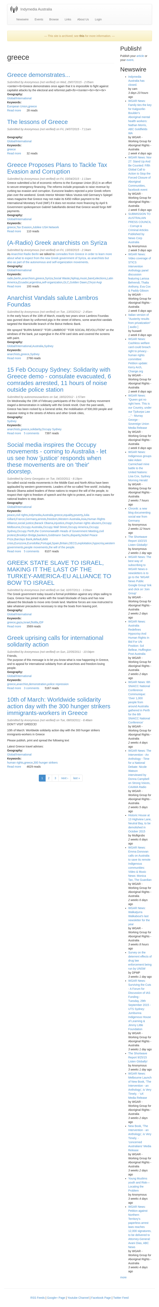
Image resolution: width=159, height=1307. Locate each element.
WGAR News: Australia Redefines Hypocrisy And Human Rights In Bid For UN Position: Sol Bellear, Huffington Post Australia (139, 637)
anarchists (13, 354)
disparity (75, 535)
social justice (26, 523)
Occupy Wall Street (55, 527)
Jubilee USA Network (46, 227)
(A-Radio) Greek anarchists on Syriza (57, 242)
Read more (14, 110)
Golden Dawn (78, 282)
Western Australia (69, 519)
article (140, 56)
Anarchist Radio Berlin (25, 254)
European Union (17, 106)
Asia (83, 519)
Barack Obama (44, 523)
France (20, 519)
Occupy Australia (31, 527)
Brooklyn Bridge (26, 535)
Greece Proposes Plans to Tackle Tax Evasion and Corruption (57, 168)
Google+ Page (56, 1297)
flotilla (34, 622)
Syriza (49, 278)
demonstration (38, 684)
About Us (83, 19)
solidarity (35, 429)
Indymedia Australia (36, 9)
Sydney (48, 346)
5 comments (31, 433)
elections (100, 278)
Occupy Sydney (52, 429)
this (81, 36)
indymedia (35, 515)
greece (32, 106)
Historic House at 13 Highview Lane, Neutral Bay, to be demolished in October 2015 (139, 823)
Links (68, 19)
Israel (26, 622)
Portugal (46, 543)
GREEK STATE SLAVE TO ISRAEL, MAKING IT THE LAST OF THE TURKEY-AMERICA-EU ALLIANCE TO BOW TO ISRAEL (59, 572)
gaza (19, 622)
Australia (37, 346)
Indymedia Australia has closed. (136, 80)
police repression (58, 684)
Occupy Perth (25, 531)
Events (39, 19)
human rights (15, 762)
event (129, 60)
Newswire (22, 19)
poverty (78, 515)
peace (11, 515)
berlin (17, 278)
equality (68, 515)
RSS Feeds (37, 1297)
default (37, 539)
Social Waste (62, 278)
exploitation (85, 543)
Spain (55, 543)
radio (10, 278)
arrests (42, 519)
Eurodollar (33, 543)
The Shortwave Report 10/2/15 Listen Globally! (138, 540)
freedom (52, 519)
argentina (35, 282)
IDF (41, 622)
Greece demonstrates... (38, 74)
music (83, 278)
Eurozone (20, 543)
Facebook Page (101, 1297)
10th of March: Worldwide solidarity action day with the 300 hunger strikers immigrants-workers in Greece (59, 706)
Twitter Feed (121, 1297)
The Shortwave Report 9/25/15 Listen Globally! (138, 1057)
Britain (64, 543)
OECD (73, 543)
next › (64, 778)
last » (76, 778)
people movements (36, 547)
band (91, 278)
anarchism (28, 278)
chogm (69, 523)
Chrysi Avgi (95, 282)
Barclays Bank (23, 539)
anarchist (22, 684)
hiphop (75, 278)
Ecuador (23, 282)
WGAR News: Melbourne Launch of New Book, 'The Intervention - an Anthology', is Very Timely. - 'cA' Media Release (140, 1085)
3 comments (31, 688)
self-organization (52, 282)
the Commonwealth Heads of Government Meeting (66, 531)
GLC (66, 282)
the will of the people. (62, 547)
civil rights (22, 515)
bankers (42, 535)
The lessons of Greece (37, 121)
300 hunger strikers (46, 762)
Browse (54, 19)
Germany (31, 519)
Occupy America (78, 527)
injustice (59, 523)
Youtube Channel (78, 1297)
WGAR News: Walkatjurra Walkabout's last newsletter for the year (139, 916)
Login (98, 19)
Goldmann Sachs (59, 535)
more (123, 1277)
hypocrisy (98, 543)
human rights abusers (87, 523)
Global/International (19, 98)
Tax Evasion (24, 227)
